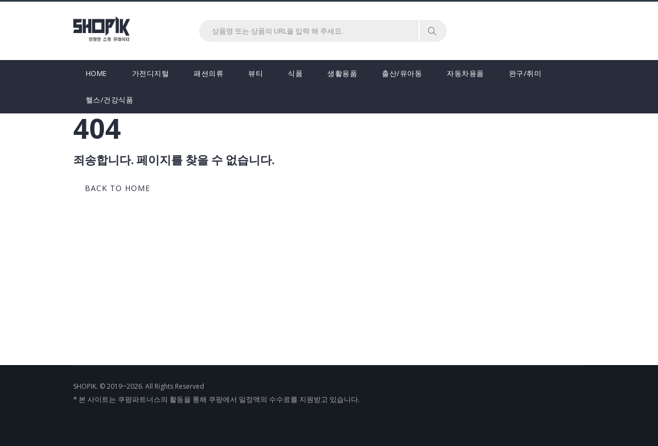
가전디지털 (150, 73)
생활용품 (342, 73)
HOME (96, 73)
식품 (295, 73)
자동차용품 (465, 73)
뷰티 (255, 73)
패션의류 (208, 73)
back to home (117, 188)
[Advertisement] (329, 282)
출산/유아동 (402, 73)
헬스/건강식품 (110, 100)
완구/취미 (525, 73)
